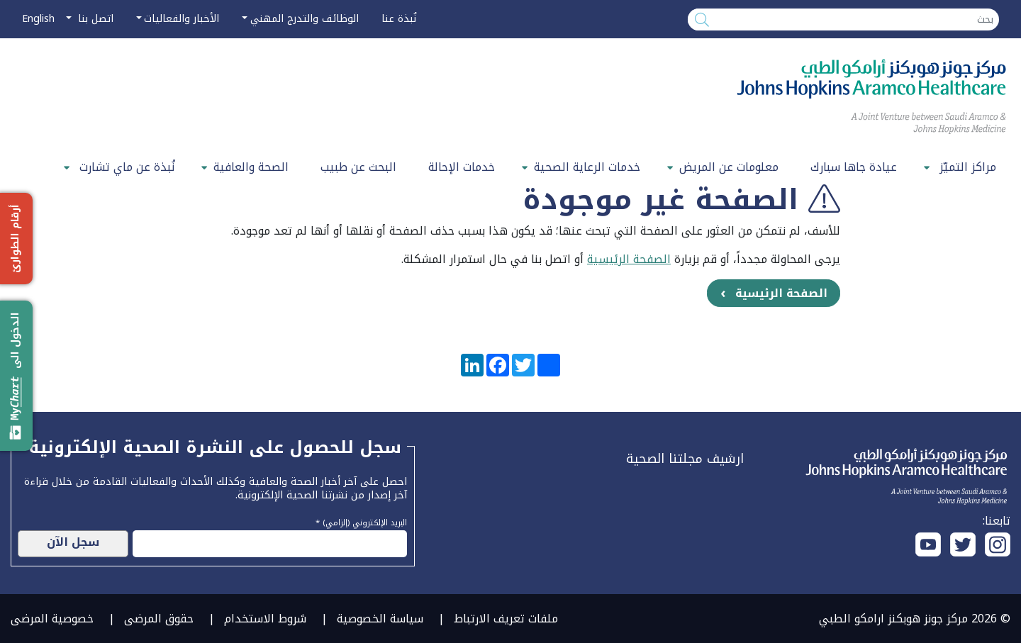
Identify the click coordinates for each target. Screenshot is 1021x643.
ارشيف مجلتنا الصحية (685, 459)
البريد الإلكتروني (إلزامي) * (361, 521)
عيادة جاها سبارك (853, 167)
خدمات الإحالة (461, 167)
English (38, 18)
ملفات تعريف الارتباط (506, 619)
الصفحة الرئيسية (781, 293)
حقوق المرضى (159, 619)
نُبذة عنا (398, 18)
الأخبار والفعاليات (181, 18)
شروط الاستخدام (265, 619)
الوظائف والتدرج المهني (304, 18)
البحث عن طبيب (358, 167)
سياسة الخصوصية (380, 619)
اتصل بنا (93, 18)
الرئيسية (608, 259)
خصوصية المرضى (52, 619)
